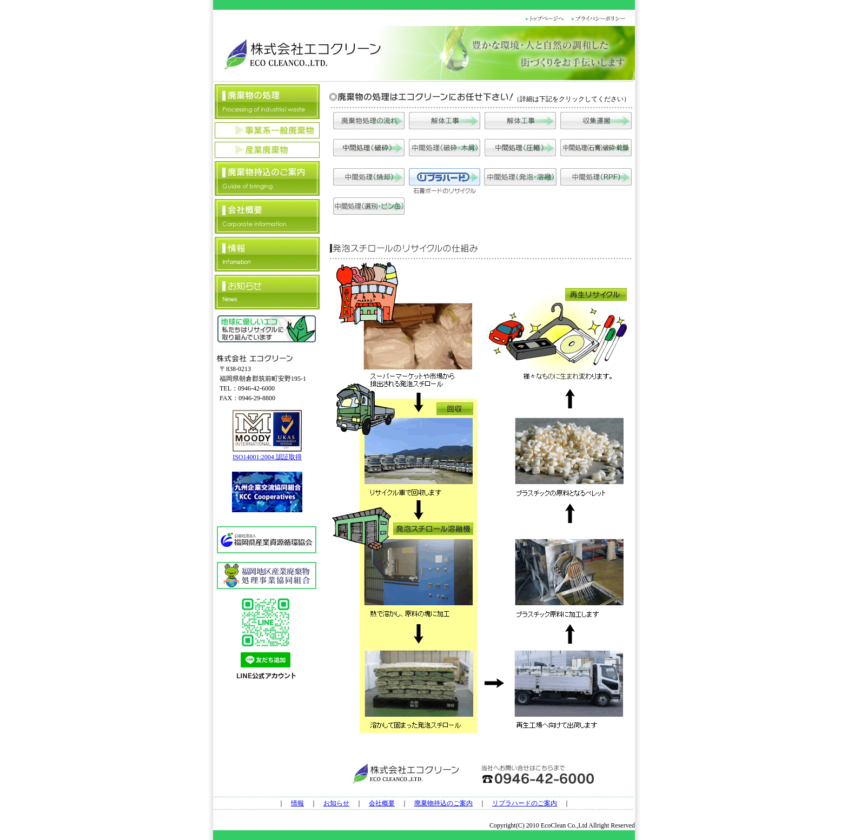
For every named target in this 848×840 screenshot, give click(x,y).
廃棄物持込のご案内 (443, 803)
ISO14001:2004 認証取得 (267, 457)
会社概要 (382, 803)
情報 (297, 803)
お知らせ (336, 803)
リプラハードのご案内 (524, 803)
